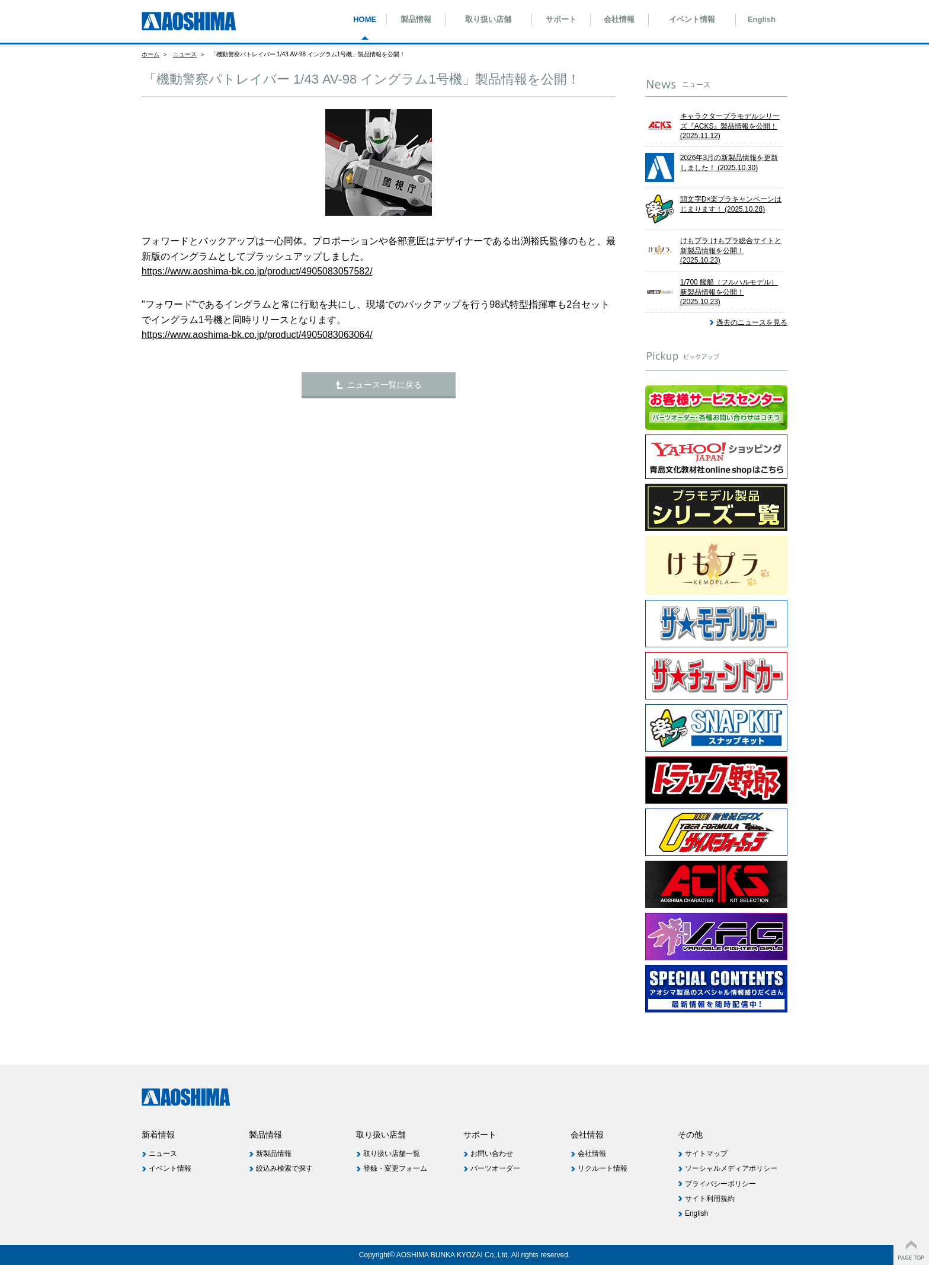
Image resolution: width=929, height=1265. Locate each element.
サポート (561, 19)
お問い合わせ (491, 1153)
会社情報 (619, 19)
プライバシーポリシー (720, 1184)
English (762, 19)
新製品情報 (273, 1153)
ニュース (185, 54)
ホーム (150, 54)
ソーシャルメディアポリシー (731, 1168)
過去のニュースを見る (751, 322)
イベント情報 (692, 19)
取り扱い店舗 (488, 19)
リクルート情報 (602, 1168)
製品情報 (416, 19)
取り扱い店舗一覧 (391, 1153)
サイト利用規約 (710, 1198)
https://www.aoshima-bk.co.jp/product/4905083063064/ (257, 335)
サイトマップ (706, 1153)
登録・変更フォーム (395, 1168)
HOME (364, 19)
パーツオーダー (495, 1168)
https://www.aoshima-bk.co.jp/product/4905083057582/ (257, 271)
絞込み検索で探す (284, 1168)
